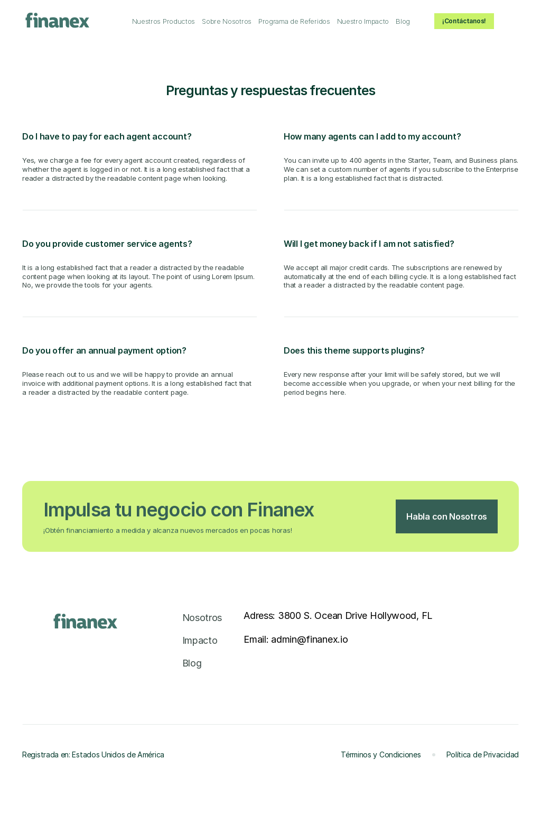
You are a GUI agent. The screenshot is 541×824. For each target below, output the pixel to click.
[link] (163, 21)
